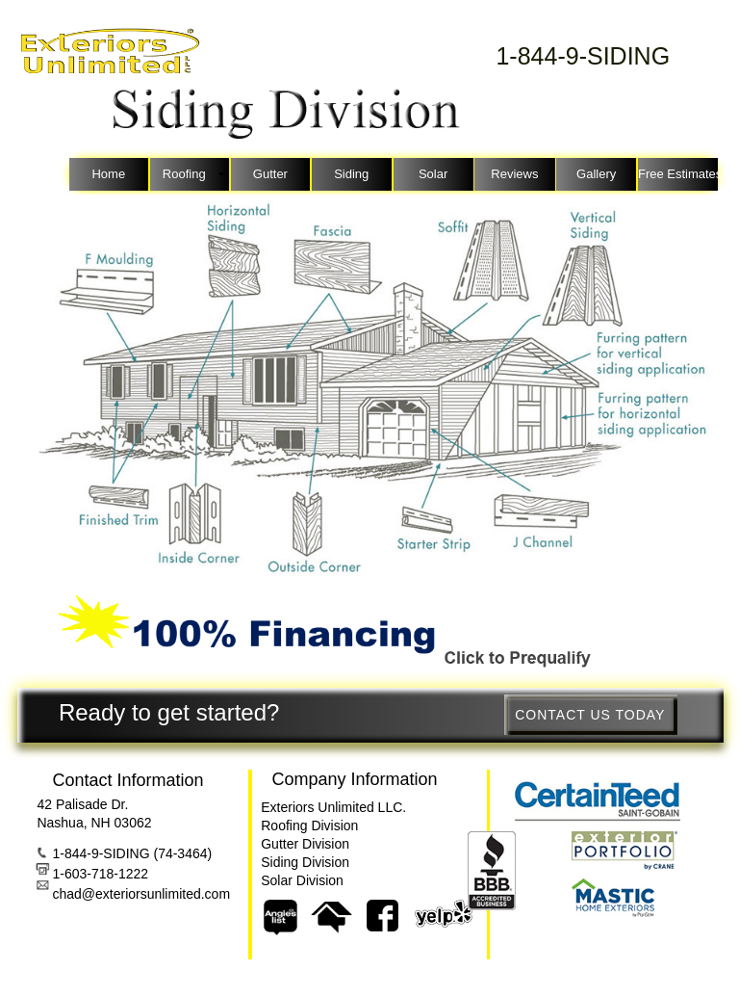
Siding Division (305, 862)
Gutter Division (305, 844)
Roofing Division (309, 825)
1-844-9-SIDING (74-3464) (132, 853)
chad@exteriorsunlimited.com (141, 894)
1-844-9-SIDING (583, 55)
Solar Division (302, 880)
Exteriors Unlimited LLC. (333, 807)
